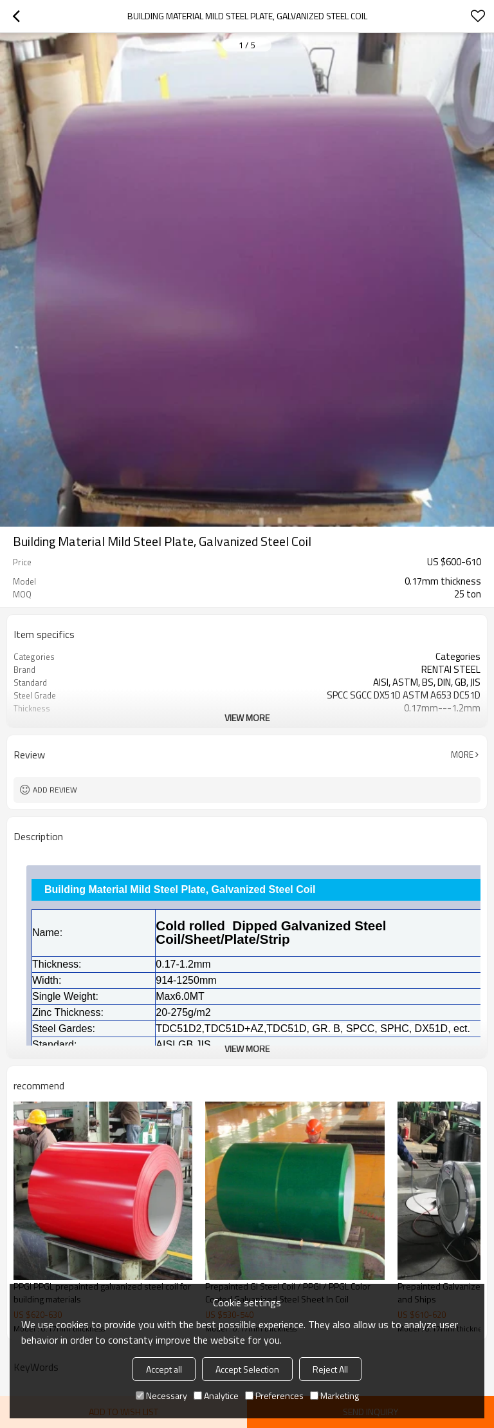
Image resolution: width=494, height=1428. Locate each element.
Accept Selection (247, 1369)
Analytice (216, 1395)
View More (247, 717)
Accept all (164, 1369)
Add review (55, 790)
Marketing (334, 1395)
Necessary (161, 1395)
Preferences (274, 1395)
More (462, 754)
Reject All (330, 1369)
